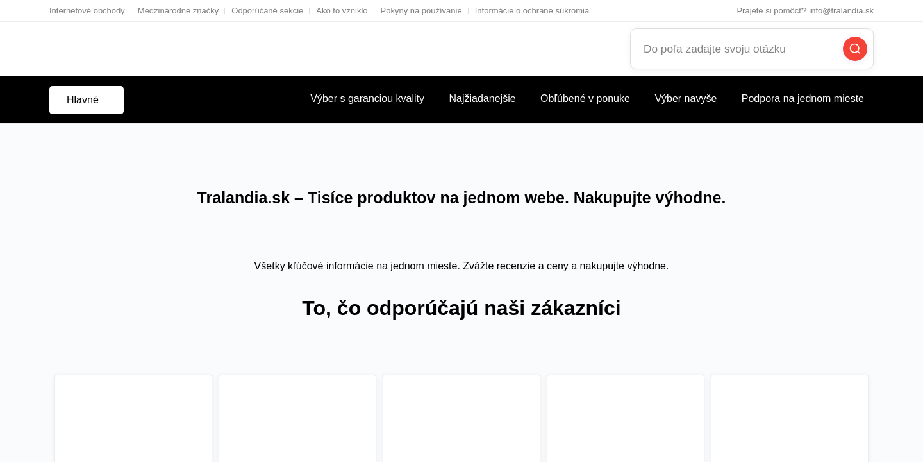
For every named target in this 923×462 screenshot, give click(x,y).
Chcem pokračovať (374, 267)
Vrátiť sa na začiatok (543, 267)
